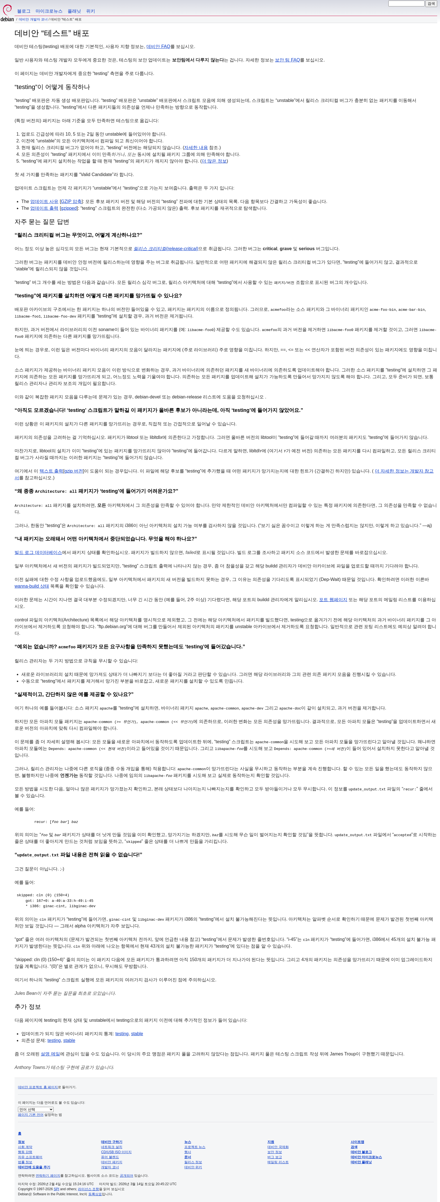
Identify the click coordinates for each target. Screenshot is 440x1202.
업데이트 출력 (44, 208)
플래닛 (74, 11)
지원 (270, 1140)
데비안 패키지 (111, 1160)
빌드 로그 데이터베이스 (38, 551)
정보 (21, 1140)
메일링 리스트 (277, 1160)
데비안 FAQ (158, 46)
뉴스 (187, 1140)
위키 (90, 11)
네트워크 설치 (111, 1145)
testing (122, 1032)
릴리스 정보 (193, 1160)
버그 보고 (274, 1155)
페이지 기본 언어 (30, 1113)
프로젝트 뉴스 (194, 1145)
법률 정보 (25, 1160)
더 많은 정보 (214, 161)
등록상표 (95, 1192)
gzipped (69, 208)
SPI (56, 1187)
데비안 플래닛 (361, 1160)
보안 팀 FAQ (287, 60)
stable (137, 1032)
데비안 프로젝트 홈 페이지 (38, 1085)
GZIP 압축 (71, 201)
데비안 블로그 (361, 1150)
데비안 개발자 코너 (33, 19)
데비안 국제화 (277, 1145)
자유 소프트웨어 (30, 1155)
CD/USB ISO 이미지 (116, 1150)
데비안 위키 (193, 1165)
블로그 (24, 11)
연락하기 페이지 (48, 1174)
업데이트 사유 (44, 201)
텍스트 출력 (51, 471)
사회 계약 (25, 1145)
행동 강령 (25, 1150)
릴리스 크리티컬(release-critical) (166, 248)
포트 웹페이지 (333, 599)
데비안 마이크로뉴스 (366, 1155)
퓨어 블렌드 (110, 1155)
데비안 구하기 (111, 1140)
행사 (187, 1150)
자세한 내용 (196, 147)
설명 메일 (50, 1052)
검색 (354, 1145)
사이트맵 (357, 1140)
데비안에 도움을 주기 (34, 1165)
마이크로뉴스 (49, 11)
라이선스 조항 (88, 1187)
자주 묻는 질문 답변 (42, 221)
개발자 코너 (110, 1165)
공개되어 (126, 1174)
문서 (187, 1155)
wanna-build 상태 (32, 585)
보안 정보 (274, 1150)
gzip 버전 (74, 471)
